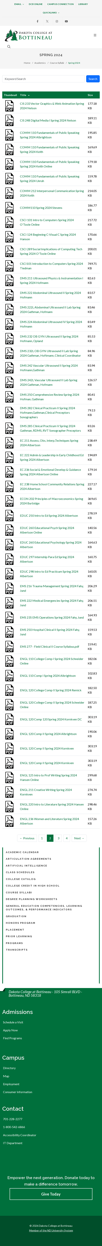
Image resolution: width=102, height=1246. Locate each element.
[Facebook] (37, 21)
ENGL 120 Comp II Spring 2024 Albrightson (48, 734)
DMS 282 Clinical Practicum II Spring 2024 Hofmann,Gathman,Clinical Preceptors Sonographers (47, 412)
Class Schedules (20, 872)
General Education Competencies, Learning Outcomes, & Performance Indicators (44, 907)
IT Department (12, 1143)
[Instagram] (57, 21)
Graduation (16, 916)
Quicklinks (51, 13)
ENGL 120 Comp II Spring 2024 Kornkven (47, 748)
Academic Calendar (22, 852)
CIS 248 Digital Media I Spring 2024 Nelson (48, 120)
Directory (9, 1068)
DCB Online (36, 4)
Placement (15, 929)
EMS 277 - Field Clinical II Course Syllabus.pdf (49, 646)
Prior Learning (19, 936)
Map (6, 1076)
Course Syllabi (57, 62)
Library (83, 4)
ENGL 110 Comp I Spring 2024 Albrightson (48, 675)
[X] (47, 21)
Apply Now (10, 1030)
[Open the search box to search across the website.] (8, 46)
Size (90, 95)
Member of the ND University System (51, 1230)
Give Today (51, 1194)
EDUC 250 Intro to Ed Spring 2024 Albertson (49, 515)
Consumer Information (17, 1092)
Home (27, 62)
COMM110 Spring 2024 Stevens (41, 207)
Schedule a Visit (13, 1022)
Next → (79, 838)
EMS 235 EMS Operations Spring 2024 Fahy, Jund (52, 617)
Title (23, 95)
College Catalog (21, 879)
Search (93, 79)
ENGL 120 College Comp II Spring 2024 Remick (50, 690)
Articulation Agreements (28, 858)
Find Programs (12, 1038)
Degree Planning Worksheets (31, 899)
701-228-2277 (12, 1119)
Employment (11, 1084)
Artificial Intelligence (26, 865)
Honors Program (20, 923)
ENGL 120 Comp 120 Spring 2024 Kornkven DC (51, 719)
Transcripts (17, 949)
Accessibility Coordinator (19, 1135)
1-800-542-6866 (14, 1127)
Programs (14, 943)
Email (19, 4)
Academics (40, 62)
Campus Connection (60, 4)
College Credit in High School (33, 885)
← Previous (27, 838)
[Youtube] (66, 21)
